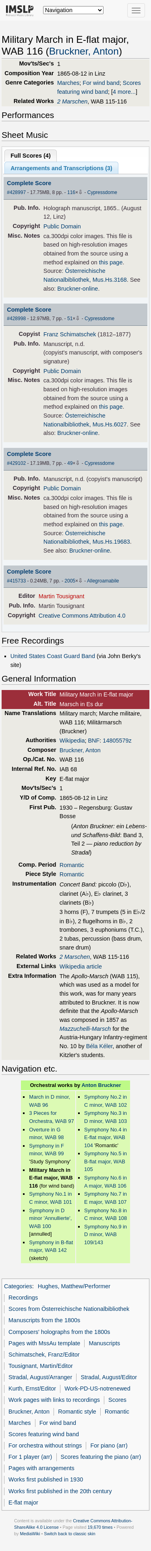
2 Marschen (72, 101)
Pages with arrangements (41, 1468)
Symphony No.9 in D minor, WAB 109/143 (105, 1234)
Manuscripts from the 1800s (44, 1320)
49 (69, 463)
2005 (69, 581)
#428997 (16, 192)
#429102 (16, 463)
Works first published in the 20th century (60, 1491)
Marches (68, 83)
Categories (18, 1286)
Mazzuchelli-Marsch (85, 1029)
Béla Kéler (99, 1046)
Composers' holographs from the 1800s (59, 1332)
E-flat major (23, 1502)
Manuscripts (104, 1343)
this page (111, 262)
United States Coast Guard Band (52, 656)
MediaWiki (30, 1533)
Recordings (23, 1297)
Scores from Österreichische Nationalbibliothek (68, 1309)
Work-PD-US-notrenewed (97, 1388)
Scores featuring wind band (43, 1434)
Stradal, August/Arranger (40, 1377)
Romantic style (77, 1411)
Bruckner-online (77, 288)
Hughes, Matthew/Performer (74, 1286)
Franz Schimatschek (69, 334)
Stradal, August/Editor (109, 1377)
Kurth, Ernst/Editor (32, 1388)
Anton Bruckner (101, 1085)
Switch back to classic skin (69, 1533)
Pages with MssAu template (44, 1343)
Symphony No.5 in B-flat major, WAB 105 (105, 1161)
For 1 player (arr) (30, 1457)
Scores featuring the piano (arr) (101, 1457)
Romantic (72, 865)
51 (69, 318)
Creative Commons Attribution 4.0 (82, 615)
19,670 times (100, 1527)
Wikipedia (72, 740)
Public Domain (62, 226)
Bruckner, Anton (84, 51)
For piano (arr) (108, 1445)
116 (71, 192)
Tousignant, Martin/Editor (40, 1366)
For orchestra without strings (45, 1445)
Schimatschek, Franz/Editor (44, 1354)
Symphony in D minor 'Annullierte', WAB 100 (50, 1218)
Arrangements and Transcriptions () (61, 168)
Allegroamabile (103, 581)
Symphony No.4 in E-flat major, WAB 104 (105, 1137)
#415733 (16, 581)
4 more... (124, 92)
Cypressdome (102, 192)
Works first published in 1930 (45, 1479)
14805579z (117, 740)
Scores (117, 1400)
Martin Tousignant (62, 596)
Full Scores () (30, 155)
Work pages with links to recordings (54, 1400)
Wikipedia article (81, 966)
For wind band (101, 83)
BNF (93, 740)
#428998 (16, 318)
